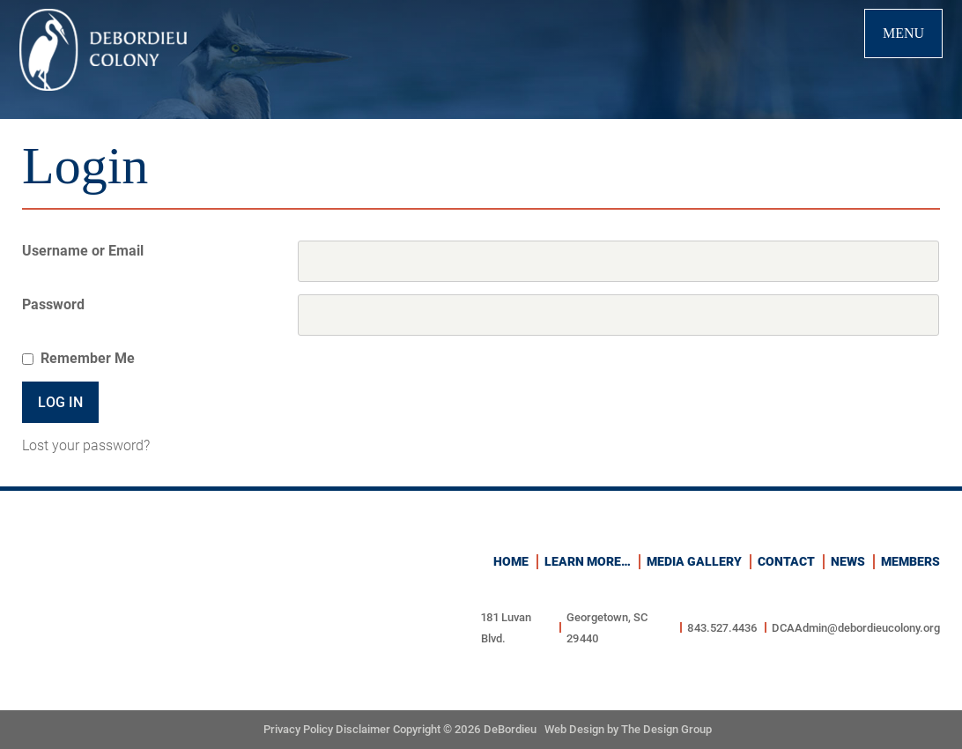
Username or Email (83, 250)
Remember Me (88, 358)
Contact (786, 561)
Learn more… (587, 561)
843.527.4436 (722, 627)
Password (53, 304)
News (848, 561)
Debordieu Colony (103, 50)
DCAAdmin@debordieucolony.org (856, 627)
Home (511, 561)
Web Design (574, 729)
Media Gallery (694, 561)
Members (910, 561)
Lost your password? (86, 445)
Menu (903, 33)
